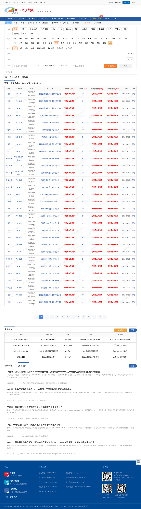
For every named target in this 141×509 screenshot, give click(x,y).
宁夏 (80, 43)
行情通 (30, 2)
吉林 (58, 39)
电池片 (85, 29)
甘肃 (68, 43)
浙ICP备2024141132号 (33, 506)
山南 (32, 48)
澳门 (104, 43)
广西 (20, 43)
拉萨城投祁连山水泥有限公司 (50, 115)
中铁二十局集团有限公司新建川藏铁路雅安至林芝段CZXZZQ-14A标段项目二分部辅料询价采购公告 (50, 442)
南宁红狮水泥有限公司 (48, 345)
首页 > (6, 77)
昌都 (26, 48)
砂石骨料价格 (72, 18)
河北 (32, 39)
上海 (71, 39)
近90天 (51, 66)
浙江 (83, 39)
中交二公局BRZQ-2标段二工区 (29, 401)
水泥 (15, 29)
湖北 (119, 39)
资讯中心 (15, 2)
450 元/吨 (68, 339)
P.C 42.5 (19, 101)
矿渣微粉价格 (57, 18)
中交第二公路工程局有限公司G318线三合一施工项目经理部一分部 (39, 383)
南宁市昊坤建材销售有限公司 (90, 345)
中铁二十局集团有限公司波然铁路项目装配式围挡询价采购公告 (34, 407)
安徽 (89, 39)
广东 (15, 43)
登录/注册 (126, 2)
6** (83, 101)
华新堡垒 (9, 259)
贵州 (44, 43)
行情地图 (45, 23)
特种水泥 (55, 23)
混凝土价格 (44, 18)
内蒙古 (45, 39)
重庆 (32, 43)
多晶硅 (101, 29)
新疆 (86, 43)
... (94, 317)
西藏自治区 (63, 383)
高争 (9, 144)
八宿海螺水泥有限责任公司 (50, 122)
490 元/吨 (68, 345)
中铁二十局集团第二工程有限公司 (30, 418)
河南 (113, 39)
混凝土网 (42, 2)
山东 (107, 39)
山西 (38, 39)
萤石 (31, 34)
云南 (50, 43)
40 (100, 317)
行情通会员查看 (69, 94)
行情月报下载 (32, 23)
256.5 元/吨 (68, 351)
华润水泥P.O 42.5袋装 (21, 357)
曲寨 (9, 94)
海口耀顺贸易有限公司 (90, 357)
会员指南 (76, 23)
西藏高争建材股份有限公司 (50, 209)
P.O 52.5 (19, 94)
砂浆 (53, 29)
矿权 (114, 18)
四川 (38, 43)
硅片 (109, 29)
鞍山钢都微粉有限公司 (48, 351)
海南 (26, 43)
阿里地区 (60, 48)
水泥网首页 (7, 2)
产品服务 (110, 2)
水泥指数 (23, 2)
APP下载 (118, 2)
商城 (107, 18)
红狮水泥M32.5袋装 (21, 345)
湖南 (125, 39)
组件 (77, 29)
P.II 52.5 (19, 122)
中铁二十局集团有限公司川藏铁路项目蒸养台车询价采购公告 (33, 425)
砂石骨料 (44, 29)
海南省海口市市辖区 (120, 357)
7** (83, 94)
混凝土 (23, 29)
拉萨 (20, 48)
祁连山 (9, 115)
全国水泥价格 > (15, 77)
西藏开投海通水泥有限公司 (50, 158)
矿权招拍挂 (98, 23)
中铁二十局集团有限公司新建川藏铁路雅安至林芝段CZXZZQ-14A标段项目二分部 (44, 454)
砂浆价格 (84, 18)
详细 (133, 94)
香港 (98, 43)
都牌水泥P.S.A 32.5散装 (21, 351)
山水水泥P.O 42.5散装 (21, 339)
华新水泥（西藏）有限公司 (50, 259)
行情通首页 (10, 18)
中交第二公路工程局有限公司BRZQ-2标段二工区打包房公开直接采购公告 (39, 389)
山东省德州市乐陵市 (120, 339)
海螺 (9, 122)
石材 (126, 29)
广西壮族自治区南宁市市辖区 (120, 345)
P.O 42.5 (19, 108)
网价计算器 (96, 18)
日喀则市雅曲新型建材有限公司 (50, 94)
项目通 (22, 18)
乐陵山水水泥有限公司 (48, 339)
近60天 (45, 66)
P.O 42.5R (19, 137)
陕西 (62, 43)
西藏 (56, 43)
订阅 (110, 43)
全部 (15, 39)
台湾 (92, 43)
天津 (26, 39)
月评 (22, 23)
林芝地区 (69, 48)
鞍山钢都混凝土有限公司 (90, 351)
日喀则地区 (41, 48)
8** (83, 122)
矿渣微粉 (33, 29)
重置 (125, 66)
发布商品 (121, 330)
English (134, 2)
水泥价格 (32, 18)
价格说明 (86, 23)
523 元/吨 (68, 357)
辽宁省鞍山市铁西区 (120, 351)
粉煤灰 (68, 29)
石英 (24, 34)
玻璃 (93, 29)
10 (89, 317)
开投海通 (9, 158)
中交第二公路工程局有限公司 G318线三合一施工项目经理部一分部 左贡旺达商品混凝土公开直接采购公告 (53, 372)
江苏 (77, 39)
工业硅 (117, 29)
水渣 (60, 29)
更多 (132, 330)
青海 (74, 43)
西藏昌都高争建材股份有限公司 (50, 144)
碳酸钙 (16, 34)
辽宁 (52, 39)
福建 (95, 39)
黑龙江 (65, 39)
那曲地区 (51, 48)
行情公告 (66, 23)
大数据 (36, 2)
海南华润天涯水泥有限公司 (48, 357)
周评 (15, 23)
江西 (101, 39)
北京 (20, 39)
